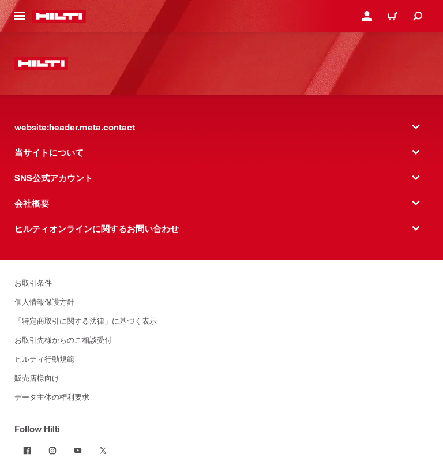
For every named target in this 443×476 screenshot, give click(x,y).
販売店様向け (36, 377)
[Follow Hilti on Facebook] (27, 450)
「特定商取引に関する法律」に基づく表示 (85, 320)
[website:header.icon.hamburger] (19, 16)
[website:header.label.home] (59, 16)
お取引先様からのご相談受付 (63, 339)
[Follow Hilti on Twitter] (103, 450)
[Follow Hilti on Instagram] (52, 450)
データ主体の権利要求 (51, 396)
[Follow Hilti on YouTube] (78, 450)
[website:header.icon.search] (417, 16)
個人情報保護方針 (44, 301)
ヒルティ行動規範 (44, 358)
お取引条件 (33, 282)
